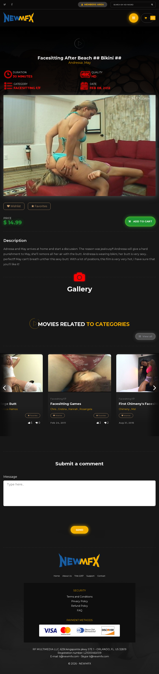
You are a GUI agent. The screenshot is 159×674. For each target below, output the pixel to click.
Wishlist (14, 206)
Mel (133, 409)
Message (10, 477)
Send (79, 529)
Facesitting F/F (58, 398)
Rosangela (86, 409)
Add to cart (140, 221)
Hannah (73, 409)
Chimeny (124, 409)
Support (90, 576)
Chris (53, 409)
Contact (101, 576)
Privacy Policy (79, 601)
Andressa (76, 63)
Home (57, 576)
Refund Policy (79, 605)
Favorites (39, 206)
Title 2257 (79, 576)
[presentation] (4, 387)
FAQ (79, 610)
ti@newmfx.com (69, 656)
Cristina (62, 409)
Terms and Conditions (79, 596)
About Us (67, 576)
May (87, 63)
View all (145, 336)
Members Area (92, 4)
